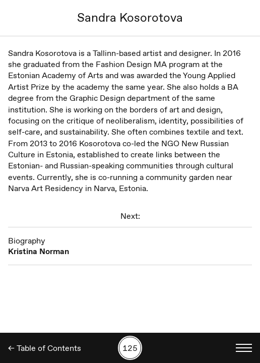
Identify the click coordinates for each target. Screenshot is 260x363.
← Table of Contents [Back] (44, 348)
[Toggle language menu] (244, 348)
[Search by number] (130, 348)
